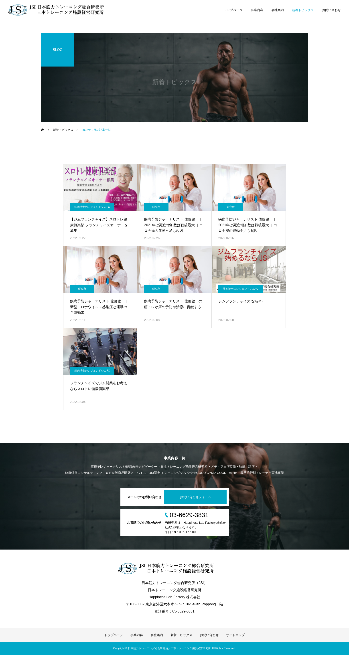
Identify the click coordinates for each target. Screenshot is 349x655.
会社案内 (277, 10)
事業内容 (257, 10)
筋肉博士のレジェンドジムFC (92, 206)
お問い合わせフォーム (195, 497)
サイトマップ (235, 635)
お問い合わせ (331, 10)
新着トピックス (303, 10)
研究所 (156, 206)
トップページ (233, 10)
